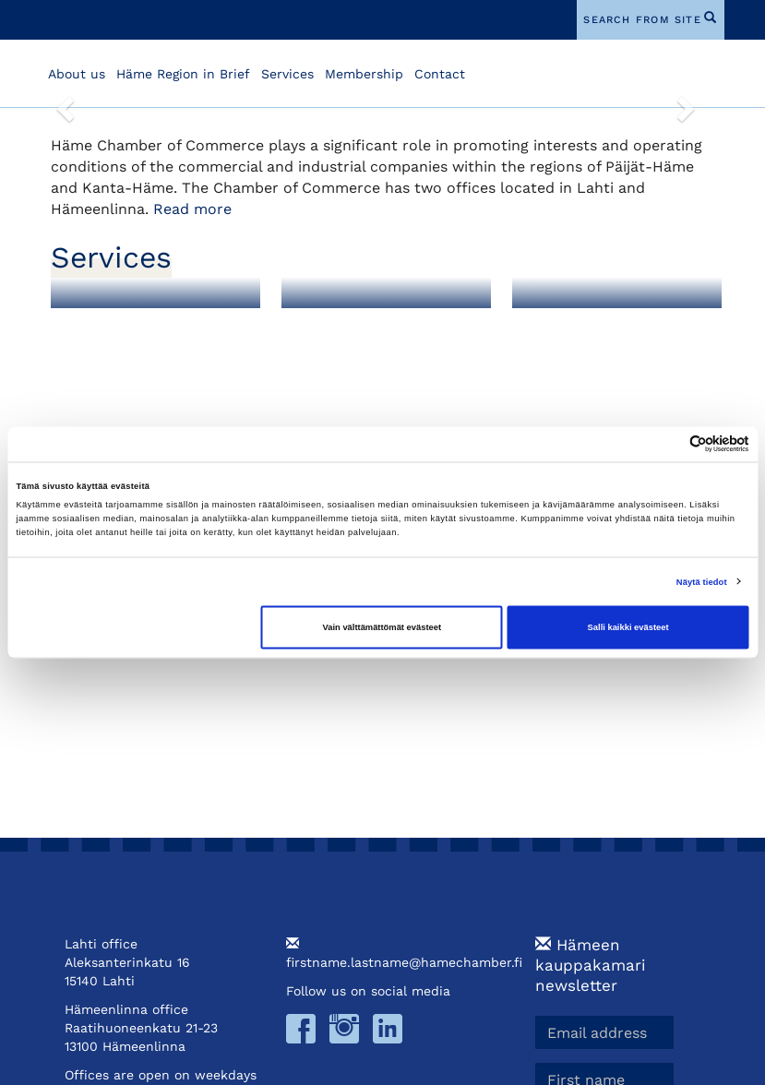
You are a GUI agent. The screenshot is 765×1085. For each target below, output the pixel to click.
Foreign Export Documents (355, 332)
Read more (192, 209)
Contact (439, 73)
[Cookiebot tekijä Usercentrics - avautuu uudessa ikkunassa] (668, 444)
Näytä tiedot (701, 581)
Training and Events (603, 324)
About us (76, 73)
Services (287, 73)
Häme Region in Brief (183, 73)
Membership (364, 73)
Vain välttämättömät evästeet (382, 627)
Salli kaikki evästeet (628, 627)
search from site (641, 20)
